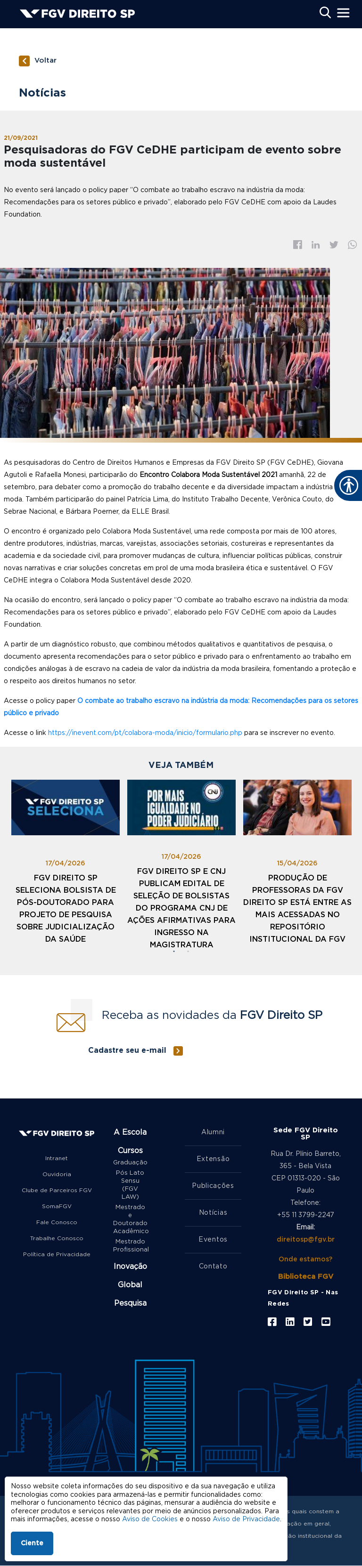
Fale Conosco (56, 1222)
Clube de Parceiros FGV (57, 1190)
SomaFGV (57, 1206)
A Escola (130, 1132)
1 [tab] (174, 951)
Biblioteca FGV (305, 1276)
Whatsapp (352, 244)
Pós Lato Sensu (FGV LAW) (130, 1185)
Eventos (213, 1239)
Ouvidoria (56, 1174)
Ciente (32, 1543)
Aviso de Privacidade (246, 1519)
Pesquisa (130, 1303)
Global (130, 1285)
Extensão (213, 1159)
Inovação (130, 1266)
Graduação (130, 1163)
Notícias (213, 1213)
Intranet (56, 1158)
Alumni (213, 1132)
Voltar (45, 60)
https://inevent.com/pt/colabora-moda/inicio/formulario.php (145, 733)
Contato (213, 1266)
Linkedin (316, 245)
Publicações (213, 1186)
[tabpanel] (65, 866)
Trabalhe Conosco (56, 1238)
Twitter (333, 245)
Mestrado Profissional (130, 1246)
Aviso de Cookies (150, 1519)
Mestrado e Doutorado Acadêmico (130, 1219)
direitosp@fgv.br (306, 1239)
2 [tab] (188, 951)
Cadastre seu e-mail (127, 1050)
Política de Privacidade (56, 1254)
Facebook (297, 244)
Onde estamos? (305, 1259)
